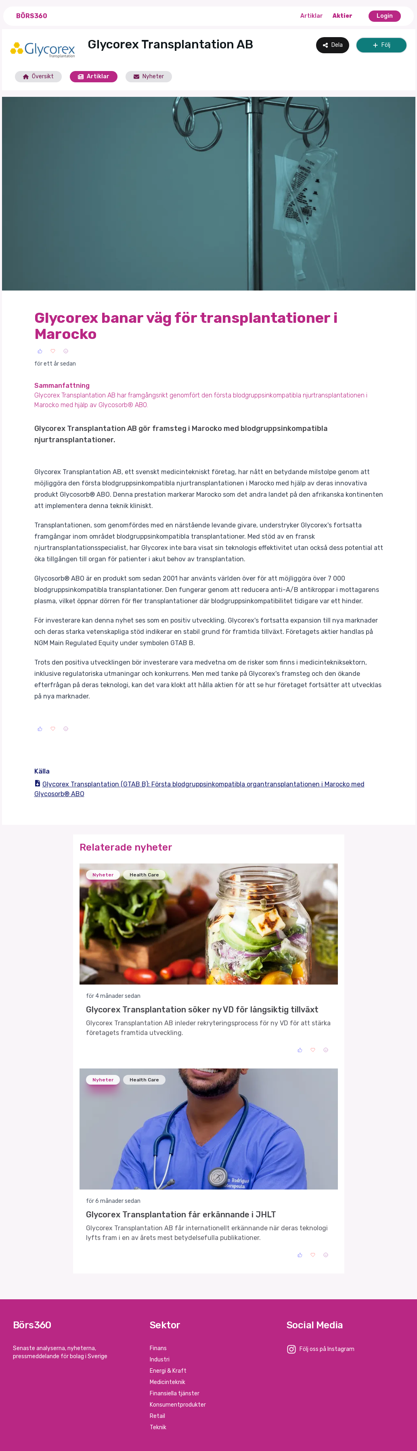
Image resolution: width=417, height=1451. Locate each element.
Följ (381, 45)
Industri (160, 1359)
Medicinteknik (167, 1382)
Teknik (158, 1427)
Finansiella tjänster (174, 1393)
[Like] (40, 351)
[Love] (53, 351)
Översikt (38, 76)
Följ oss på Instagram (327, 1349)
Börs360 (31, 16)
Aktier (342, 16)
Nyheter (149, 76)
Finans (158, 1348)
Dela (333, 45)
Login (385, 16)
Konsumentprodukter (178, 1404)
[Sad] (65, 351)
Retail (157, 1416)
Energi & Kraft (168, 1370)
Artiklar (311, 16)
